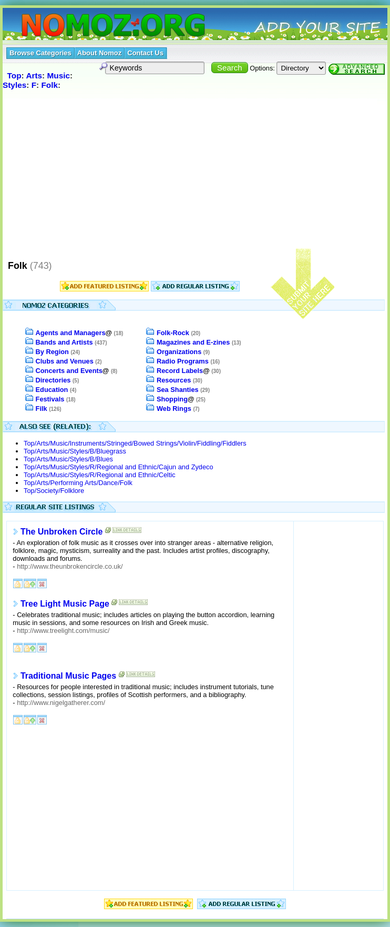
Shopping (172, 399)
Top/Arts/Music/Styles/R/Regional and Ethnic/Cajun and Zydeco (118, 467)
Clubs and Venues (65, 361)
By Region (52, 352)
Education (52, 390)
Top (14, 75)
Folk (49, 84)
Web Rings (174, 408)
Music (58, 75)
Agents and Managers (71, 333)
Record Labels (180, 371)
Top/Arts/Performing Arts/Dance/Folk (78, 483)
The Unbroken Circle (61, 531)
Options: (262, 68)
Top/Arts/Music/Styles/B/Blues (68, 459)
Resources (174, 380)
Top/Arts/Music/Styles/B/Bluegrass (75, 451)
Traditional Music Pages (68, 675)
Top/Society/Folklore (54, 491)
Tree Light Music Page (64, 603)
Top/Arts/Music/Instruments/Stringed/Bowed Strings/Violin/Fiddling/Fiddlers (135, 443)
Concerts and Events (69, 371)
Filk (41, 408)
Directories (53, 380)
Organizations (179, 352)
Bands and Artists (64, 342)
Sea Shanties (178, 390)
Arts (34, 75)
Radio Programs (183, 361)
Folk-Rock (173, 333)
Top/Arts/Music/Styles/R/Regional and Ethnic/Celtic (100, 475)
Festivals (50, 399)
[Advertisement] (195, 174)
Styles (14, 84)
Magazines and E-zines (193, 342)
